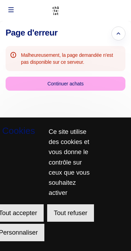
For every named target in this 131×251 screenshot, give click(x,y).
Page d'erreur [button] (32, 32)
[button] (11, 9)
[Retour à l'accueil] (65, 10)
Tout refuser (70, 213)
